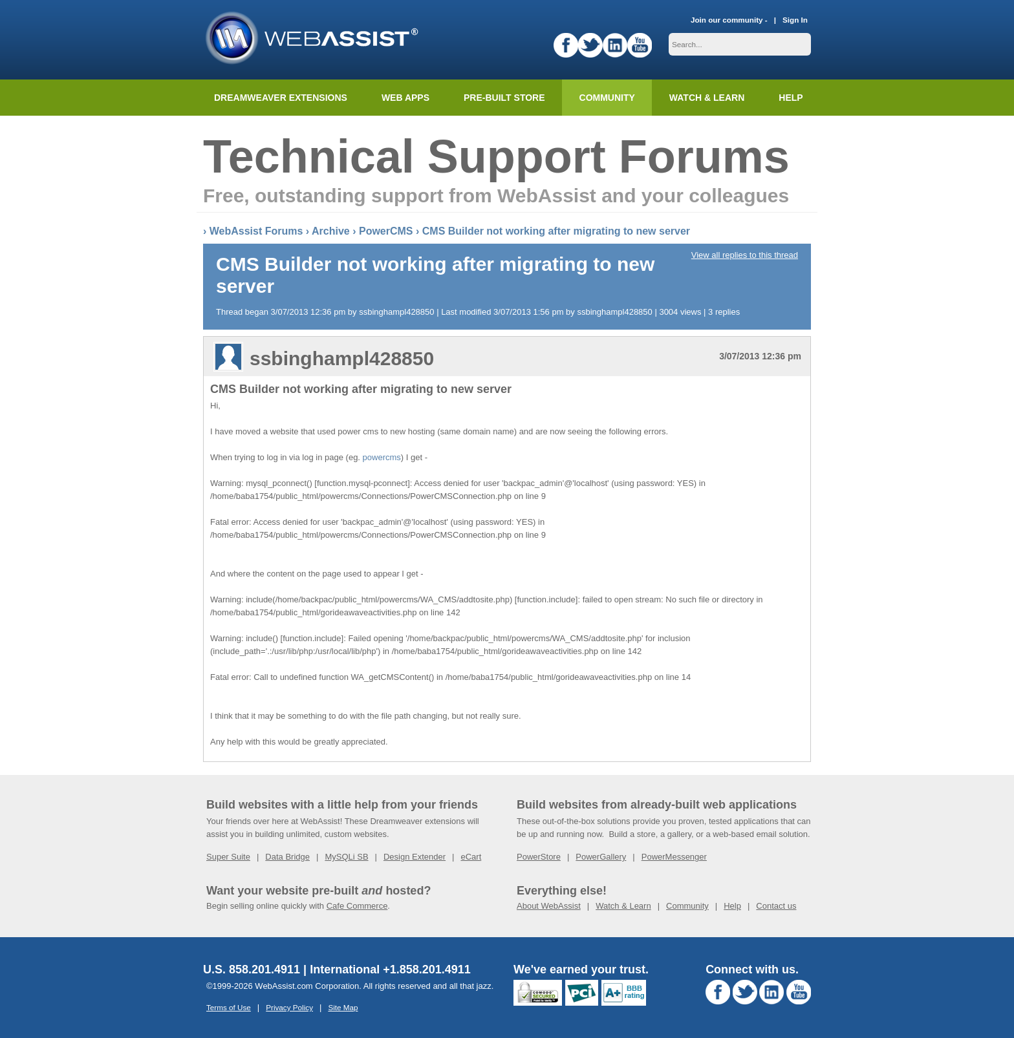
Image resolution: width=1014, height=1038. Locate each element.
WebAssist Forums (256, 231)
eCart (470, 857)
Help (732, 906)
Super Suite (228, 857)
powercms (382, 457)
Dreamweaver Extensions (280, 97)
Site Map (343, 1007)
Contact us (776, 906)
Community (607, 97)
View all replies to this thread (744, 255)
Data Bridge (287, 857)
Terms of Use (228, 1007)
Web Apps (405, 97)
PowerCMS (386, 231)
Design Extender (414, 857)
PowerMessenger (674, 857)
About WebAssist (549, 906)
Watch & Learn (706, 97)
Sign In (795, 20)
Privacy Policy (289, 1007)
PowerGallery (601, 857)
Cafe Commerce (357, 906)
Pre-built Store (504, 97)
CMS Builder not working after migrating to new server (556, 231)
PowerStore (539, 857)
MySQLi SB (346, 857)
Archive (331, 231)
